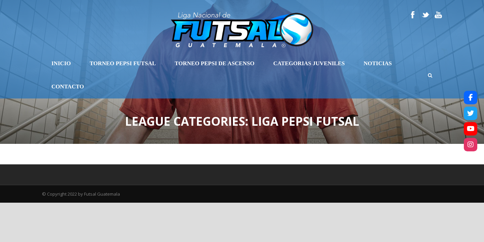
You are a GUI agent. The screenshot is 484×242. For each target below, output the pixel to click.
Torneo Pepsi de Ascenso (214, 63)
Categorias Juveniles (309, 63)
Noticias (378, 63)
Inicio (61, 63)
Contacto (67, 86)
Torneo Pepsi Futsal (123, 63)
